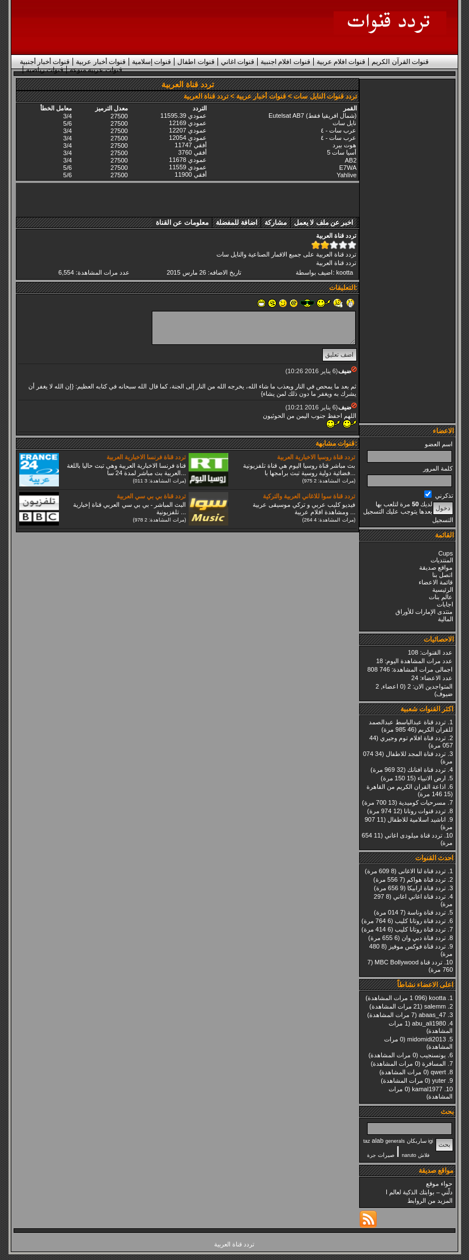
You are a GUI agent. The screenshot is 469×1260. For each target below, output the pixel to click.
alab (377, 1140)
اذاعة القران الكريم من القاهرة (406, 786)
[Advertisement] (408, 251)
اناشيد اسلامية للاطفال (416, 819)
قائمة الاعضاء (436, 582)
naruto (409, 1155)
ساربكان (417, 1141)
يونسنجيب (433, 1055)
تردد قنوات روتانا (425, 811)
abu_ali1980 (429, 1023)
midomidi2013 (426, 1039)
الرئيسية (442, 589)
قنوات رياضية (44, 70)
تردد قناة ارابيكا (426, 888)
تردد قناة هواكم (426, 879)
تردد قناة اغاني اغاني (419, 896)
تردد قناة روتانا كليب (420, 920)
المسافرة (434, 1063)
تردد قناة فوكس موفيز (417, 946)
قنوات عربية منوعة (96, 70)
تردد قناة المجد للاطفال (416, 753)
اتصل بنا (442, 574)
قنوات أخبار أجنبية (45, 62)
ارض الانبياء (431, 778)
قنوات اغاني (237, 62)
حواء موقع (439, 1183)
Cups (445, 553)
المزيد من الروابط (430, 1200)
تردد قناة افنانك (426, 769)
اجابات (445, 604)
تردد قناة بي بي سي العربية (151, 496)
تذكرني (438, 495)
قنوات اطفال (195, 62)
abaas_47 (432, 1014)
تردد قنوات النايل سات (325, 96)
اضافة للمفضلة (236, 223)
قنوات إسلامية (151, 62)
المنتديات (441, 560)
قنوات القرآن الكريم (400, 62)
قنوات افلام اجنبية (285, 62)
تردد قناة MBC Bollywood (408, 962)
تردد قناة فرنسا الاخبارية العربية (146, 457)
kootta (437, 997)
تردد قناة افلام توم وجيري (413, 737)
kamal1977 (427, 1089)
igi (430, 1141)
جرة (371, 1155)
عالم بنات (441, 596)
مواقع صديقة (436, 567)
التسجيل (442, 519)
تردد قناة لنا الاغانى (422, 871)
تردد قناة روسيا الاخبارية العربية (316, 457)
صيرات (386, 1155)
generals (395, 1141)
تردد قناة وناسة (426, 912)
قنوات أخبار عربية (101, 62)
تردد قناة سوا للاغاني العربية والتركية (309, 496)
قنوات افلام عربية (341, 62)
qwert (438, 1072)
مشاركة (276, 223)
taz (366, 1141)
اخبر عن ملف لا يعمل (323, 223)
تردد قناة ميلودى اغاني (413, 835)
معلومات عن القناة (182, 223)
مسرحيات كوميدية (422, 802)
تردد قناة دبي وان (424, 937)
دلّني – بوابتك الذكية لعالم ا (419, 1192)
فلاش (423, 1155)
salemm (435, 1006)
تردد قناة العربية (336, 262)
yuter (439, 1080)
